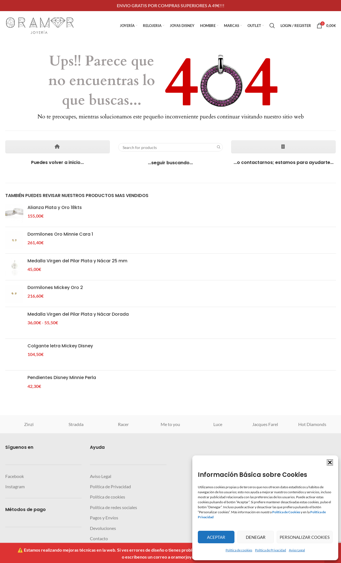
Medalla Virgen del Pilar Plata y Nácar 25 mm (77, 261)
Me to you (170, 424)
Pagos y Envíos (104, 517)
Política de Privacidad (270, 550)
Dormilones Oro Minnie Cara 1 (60, 234)
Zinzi (29, 424)
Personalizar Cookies (305, 537)
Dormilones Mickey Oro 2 (55, 288)
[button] (330, 462)
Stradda (76, 424)
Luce (217, 424)
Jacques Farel (265, 424)
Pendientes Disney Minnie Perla (61, 378)
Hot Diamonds (312, 424)
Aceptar (216, 537)
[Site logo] (40, 25)
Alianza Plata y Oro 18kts (54, 208)
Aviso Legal (297, 550)
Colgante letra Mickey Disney (60, 346)
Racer (123, 424)
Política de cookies (239, 550)
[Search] (272, 25)
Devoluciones (103, 528)
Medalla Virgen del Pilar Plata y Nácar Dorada (78, 314)
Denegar (256, 537)
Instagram (15, 486)
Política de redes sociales (113, 507)
